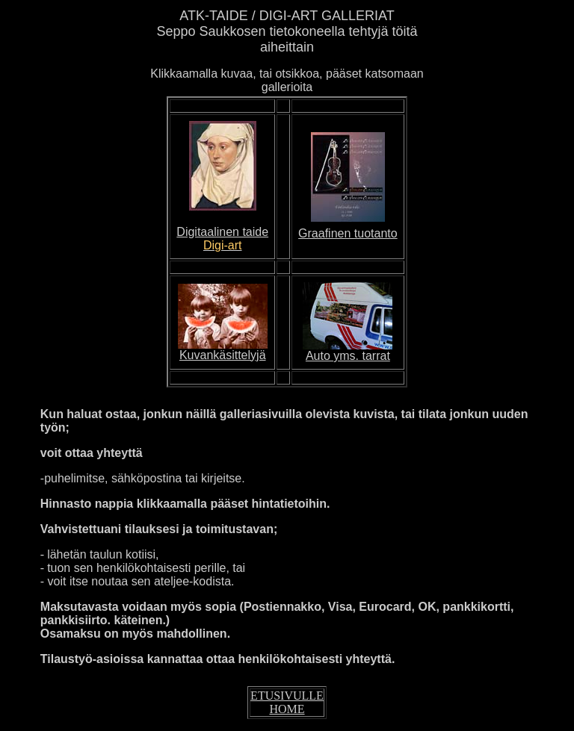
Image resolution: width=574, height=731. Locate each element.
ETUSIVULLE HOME (287, 702)
